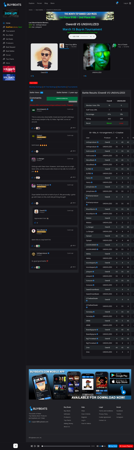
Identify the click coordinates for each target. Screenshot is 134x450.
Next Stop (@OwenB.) (72, 45)
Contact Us (102, 420)
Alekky (88, 254)
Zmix (87, 347)
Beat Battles (39, 10)
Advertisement (73, 101)
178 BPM (73, 47)
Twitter (118, 414)
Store (52, 3)
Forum (39, 3)
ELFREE (88, 169)
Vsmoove (89, 281)
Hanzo (88, 178)
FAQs (83, 411)
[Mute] (97, 446)
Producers (67, 417)
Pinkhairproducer (43, 185)
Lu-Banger (40, 159)
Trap (66, 47)
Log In (83, 420)
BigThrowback (91, 339)
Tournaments (72, 87)
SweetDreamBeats (92, 289)
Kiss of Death (122, 45)
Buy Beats (67, 411)
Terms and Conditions (106, 411)
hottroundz (90, 151)
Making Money (68, 423)
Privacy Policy (103, 414)
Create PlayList (126, 446)
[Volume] (102, 446)
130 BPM (125, 47)
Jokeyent (39, 27)
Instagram (119, 417)
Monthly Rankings (35, 87)
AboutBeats (41, 230)
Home (31, 10)
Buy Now (113, 446)
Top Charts (67, 420)
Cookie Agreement (105, 417)
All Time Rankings (50, 87)
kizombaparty (41, 109)
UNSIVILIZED (96, 72)
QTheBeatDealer (92, 298)
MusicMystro (90, 209)
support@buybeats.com (38, 422)
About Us (67, 426)
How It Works (85, 414)
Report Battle (33, 83)
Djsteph (39, 135)
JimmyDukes (90, 187)
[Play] (35, 446)
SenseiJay (89, 312)
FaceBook (119, 411)
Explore (31, 3)
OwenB (44, 72)
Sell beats (67, 414)
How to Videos (86, 423)
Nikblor (88, 218)
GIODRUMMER (91, 245)
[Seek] (66, 446)
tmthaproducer (41, 25)
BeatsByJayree (91, 330)
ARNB (88, 321)
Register (84, 417)
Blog (46, 3)
